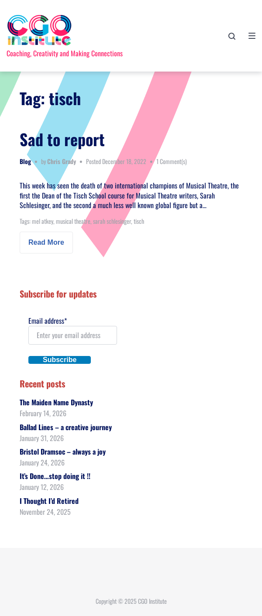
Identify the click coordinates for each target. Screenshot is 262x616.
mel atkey (42, 221)
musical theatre (73, 221)
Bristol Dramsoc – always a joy (63, 451)
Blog (25, 161)
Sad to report (62, 139)
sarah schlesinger (112, 221)
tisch (139, 221)
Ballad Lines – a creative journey (66, 427)
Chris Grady (61, 161)
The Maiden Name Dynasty (56, 402)
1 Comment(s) (171, 161)
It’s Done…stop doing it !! (55, 476)
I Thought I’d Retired (49, 501)
